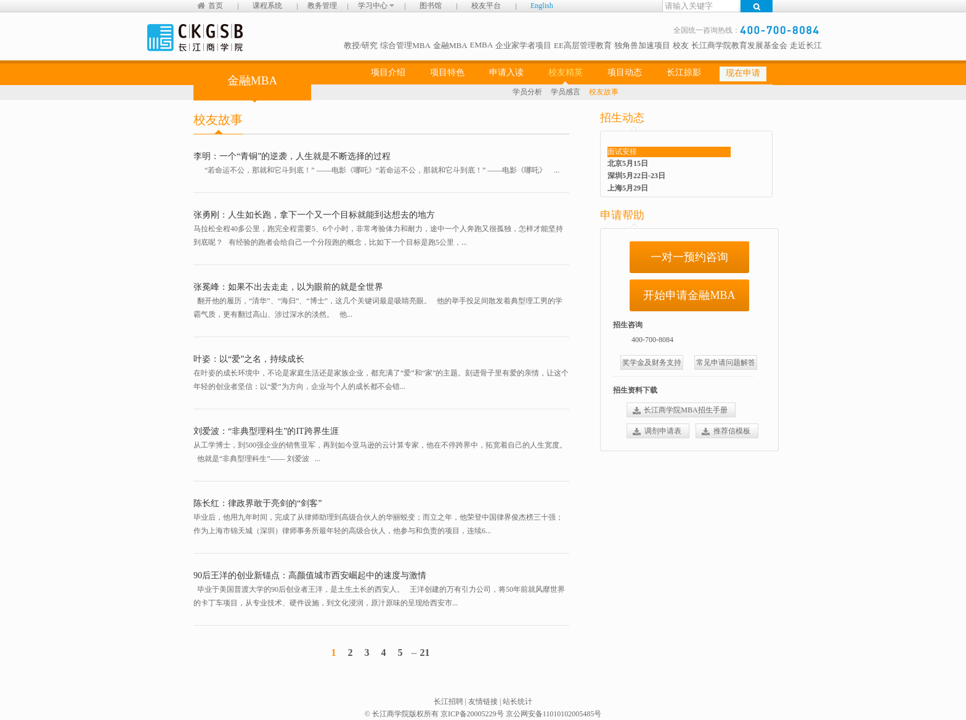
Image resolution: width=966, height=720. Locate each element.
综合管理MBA (405, 45)
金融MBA (450, 45)
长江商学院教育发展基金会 (739, 45)
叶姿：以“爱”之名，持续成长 (248, 359)
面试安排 (622, 151)
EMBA (481, 44)
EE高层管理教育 (583, 45)
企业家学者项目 (523, 45)
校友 (681, 45)
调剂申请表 (662, 431)
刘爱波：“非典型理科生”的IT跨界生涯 (266, 431)
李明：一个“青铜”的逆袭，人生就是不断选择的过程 (292, 156)
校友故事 (604, 92)
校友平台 (486, 5)
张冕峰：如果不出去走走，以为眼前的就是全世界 (288, 287)
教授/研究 (361, 45)
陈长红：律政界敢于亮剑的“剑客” (257, 503)
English (541, 5)
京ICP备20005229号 (472, 714)
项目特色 (447, 72)
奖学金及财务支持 (651, 362)
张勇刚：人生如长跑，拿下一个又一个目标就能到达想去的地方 (314, 214)
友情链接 (483, 701)
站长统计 (517, 701)
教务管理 (322, 5)
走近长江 (806, 45)
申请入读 (506, 72)
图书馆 (431, 5)
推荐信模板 (731, 431)
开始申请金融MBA (689, 295)
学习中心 (376, 5)
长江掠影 (684, 72)
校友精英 (565, 72)
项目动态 (624, 72)
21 (424, 652)
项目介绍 (388, 72)
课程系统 (267, 5)
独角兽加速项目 (642, 45)
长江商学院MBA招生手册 (685, 410)
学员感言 (565, 92)
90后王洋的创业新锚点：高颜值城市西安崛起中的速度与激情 (309, 575)
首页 (215, 5)
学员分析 (527, 92)
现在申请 (743, 73)
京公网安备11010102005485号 (554, 714)
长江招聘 (448, 701)
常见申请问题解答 (725, 362)
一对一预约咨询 (689, 257)
